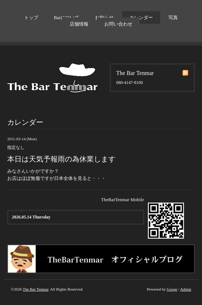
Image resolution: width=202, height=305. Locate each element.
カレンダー (141, 17)
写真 (173, 17)
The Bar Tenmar (35, 289)
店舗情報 (79, 24)
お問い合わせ (118, 24)
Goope (172, 289)
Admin (185, 289)
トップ (31, 17)
